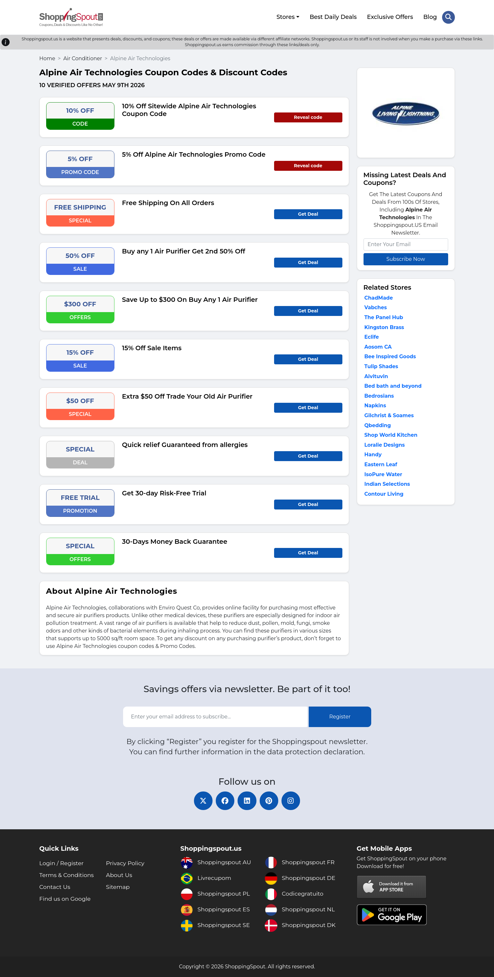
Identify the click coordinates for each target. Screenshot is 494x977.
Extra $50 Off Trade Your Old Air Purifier (187, 396)
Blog (430, 17)
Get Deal (308, 213)
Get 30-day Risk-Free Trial (164, 492)
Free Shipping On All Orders (168, 202)
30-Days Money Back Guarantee (175, 541)
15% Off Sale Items (152, 347)
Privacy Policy (125, 863)
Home (47, 58)
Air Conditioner (82, 58)
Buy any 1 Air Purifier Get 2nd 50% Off (183, 250)
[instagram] (292, 800)
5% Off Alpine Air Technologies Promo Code (194, 154)
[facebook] (224, 800)
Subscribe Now (405, 258)
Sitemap (118, 886)
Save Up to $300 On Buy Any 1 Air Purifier (190, 299)
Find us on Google (65, 898)
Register (340, 716)
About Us (119, 875)
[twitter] (202, 800)
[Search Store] (448, 17)
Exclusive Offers (390, 17)
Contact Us (55, 886)
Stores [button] (285, 17)
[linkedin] (247, 800)
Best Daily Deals (332, 17)
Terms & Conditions (67, 875)
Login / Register (62, 863)
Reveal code (308, 117)
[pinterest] (269, 800)
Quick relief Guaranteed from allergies (185, 444)
